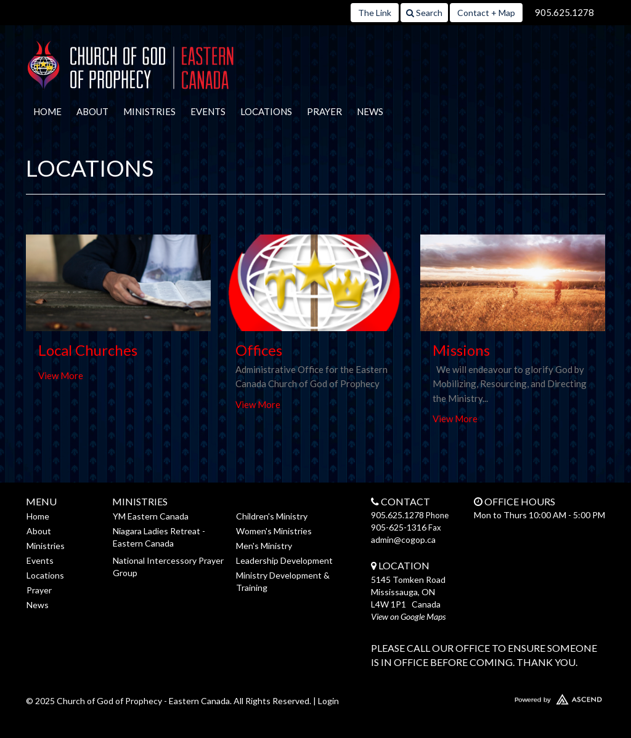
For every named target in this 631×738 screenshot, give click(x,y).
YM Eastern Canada (151, 516)
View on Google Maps (408, 616)
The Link (374, 12)
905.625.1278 (564, 12)
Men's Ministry (264, 545)
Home (47, 111)
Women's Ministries (274, 531)
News (370, 111)
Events (208, 111)
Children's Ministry (271, 516)
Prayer (324, 111)
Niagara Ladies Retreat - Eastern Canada (159, 537)
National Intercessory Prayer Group (168, 566)
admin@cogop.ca (403, 539)
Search (424, 12)
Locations (266, 111)
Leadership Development (284, 560)
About (92, 111)
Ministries (149, 111)
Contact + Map (486, 12)
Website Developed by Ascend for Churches (537, 696)
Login (328, 701)
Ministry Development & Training (283, 581)
